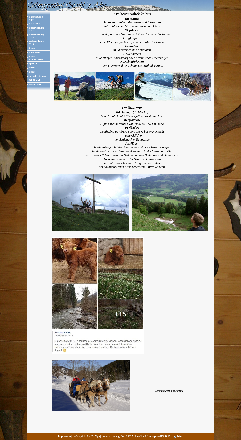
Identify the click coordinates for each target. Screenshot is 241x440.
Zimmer (33, 48)
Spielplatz (34, 63)
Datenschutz (35, 84)
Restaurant (34, 23)
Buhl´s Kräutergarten (36, 58)
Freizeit (32, 67)
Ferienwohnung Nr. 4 (36, 36)
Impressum (64, 436)
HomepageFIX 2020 (158, 436)
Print (178, 436)
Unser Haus (34, 52)
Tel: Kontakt (35, 80)
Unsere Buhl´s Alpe (36, 18)
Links (32, 72)
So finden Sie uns (37, 76)
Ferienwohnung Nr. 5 (36, 42)
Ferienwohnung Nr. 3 (36, 29)
